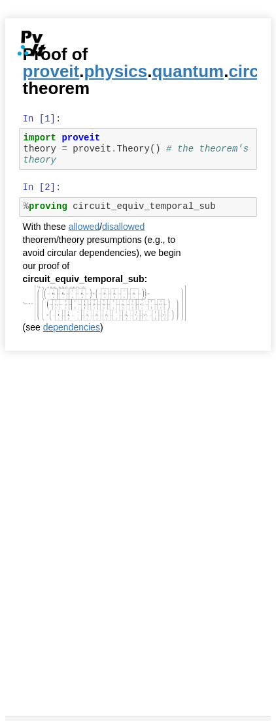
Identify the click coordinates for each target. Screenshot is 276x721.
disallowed (123, 226)
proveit (51, 71)
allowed (84, 226)
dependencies (71, 327)
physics (115, 71)
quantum (188, 71)
